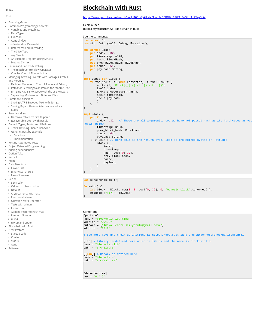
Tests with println (21, 204)
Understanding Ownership (24, 44)
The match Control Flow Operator (31, 70)
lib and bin (17, 208)
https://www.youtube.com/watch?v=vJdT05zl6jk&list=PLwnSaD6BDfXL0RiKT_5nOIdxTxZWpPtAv (144, 17)
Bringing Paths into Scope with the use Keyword (39, 91)
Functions (19, 135)
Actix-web (14, 248)
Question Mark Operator (25, 201)
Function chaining (21, 197)
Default (15, 190)
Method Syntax (20, 62)
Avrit (14, 244)
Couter (15, 237)
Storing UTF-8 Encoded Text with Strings (35, 102)
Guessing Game (18, 22)
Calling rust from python (25, 186)
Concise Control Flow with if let (29, 73)
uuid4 (14, 219)
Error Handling (17, 113)
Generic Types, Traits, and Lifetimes (30, 124)
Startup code (19, 233)
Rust (8, 16)
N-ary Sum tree (20, 175)
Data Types (17, 33)
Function (16, 37)
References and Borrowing (27, 48)
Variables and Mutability (25, 29)
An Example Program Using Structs (32, 59)
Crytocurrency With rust (25, 193)
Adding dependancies (21, 150)
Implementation (23, 139)
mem (12, 161)
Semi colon (17, 182)
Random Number (21, 215)
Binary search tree (22, 172)
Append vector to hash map (27, 212)
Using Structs (16, 55)
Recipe (12, 179)
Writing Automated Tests (23, 142)
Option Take (16, 153)
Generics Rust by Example (26, 131)
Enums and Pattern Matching (26, 66)
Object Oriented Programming (27, 146)
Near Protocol (17, 230)
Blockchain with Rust (21, 226)
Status (15, 241)
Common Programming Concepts (28, 26)
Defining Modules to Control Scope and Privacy (39, 84)
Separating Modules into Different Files (34, 95)
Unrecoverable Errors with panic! (30, 117)
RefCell (13, 157)
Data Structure (17, 164)
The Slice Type (19, 51)
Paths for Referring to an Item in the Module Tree (40, 88)
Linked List (17, 168)
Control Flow (18, 40)
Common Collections (21, 99)
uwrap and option (22, 223)
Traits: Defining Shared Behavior (30, 128)
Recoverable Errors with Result (29, 121)
